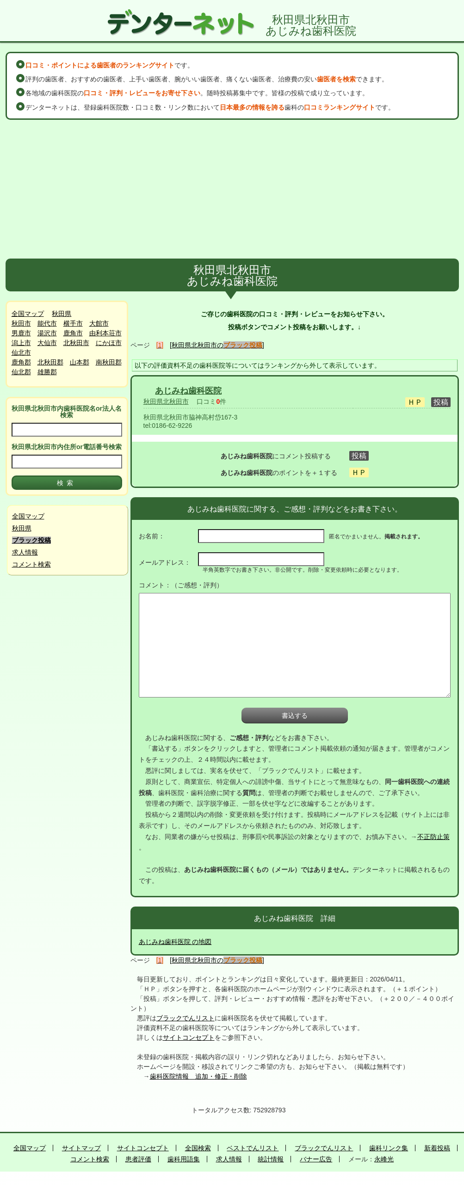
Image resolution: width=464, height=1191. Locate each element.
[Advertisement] (232, 189)
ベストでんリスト (252, 1148)
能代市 (47, 323)
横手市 (73, 323)
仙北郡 (21, 372)
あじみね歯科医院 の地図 (175, 941)
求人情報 (25, 552)
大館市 (99, 323)
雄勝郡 (47, 372)
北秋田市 (76, 342)
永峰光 (384, 1159)
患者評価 (138, 1159)
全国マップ (28, 313)
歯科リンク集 (388, 1148)
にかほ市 (109, 342)
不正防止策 (433, 836)
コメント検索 (31, 564)
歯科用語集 (183, 1159)
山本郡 (79, 362)
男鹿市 (21, 333)
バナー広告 (316, 1159)
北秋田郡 (50, 362)
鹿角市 (73, 333)
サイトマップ (81, 1148)
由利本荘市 (105, 333)
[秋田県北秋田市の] (217, 345)
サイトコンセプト (189, 1037)
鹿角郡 (21, 362)
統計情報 (271, 1159)
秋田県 (61, 313)
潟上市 (21, 342)
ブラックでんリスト (185, 1018)
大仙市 (47, 342)
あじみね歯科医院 (188, 390)
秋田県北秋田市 (166, 401)
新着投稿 (437, 1148)
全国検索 (198, 1148)
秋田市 (21, 323)
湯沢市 (47, 333)
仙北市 (21, 352)
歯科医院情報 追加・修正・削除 (198, 1076)
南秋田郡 (109, 362)
